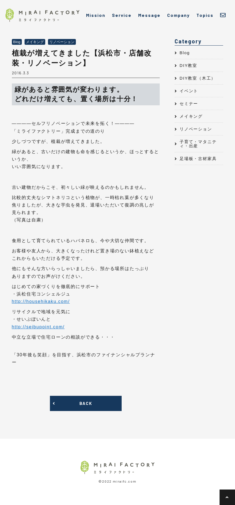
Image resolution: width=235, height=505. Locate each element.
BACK (85, 403)
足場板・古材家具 (198, 158)
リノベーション (196, 129)
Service (122, 15)
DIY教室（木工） (198, 78)
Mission (95, 15)
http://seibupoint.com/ (38, 327)
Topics (204, 15)
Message (149, 15)
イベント (189, 90)
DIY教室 (188, 65)
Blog (185, 52)
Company (178, 15)
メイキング (191, 116)
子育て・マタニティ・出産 (198, 143)
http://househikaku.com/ (41, 301)
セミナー (189, 103)
